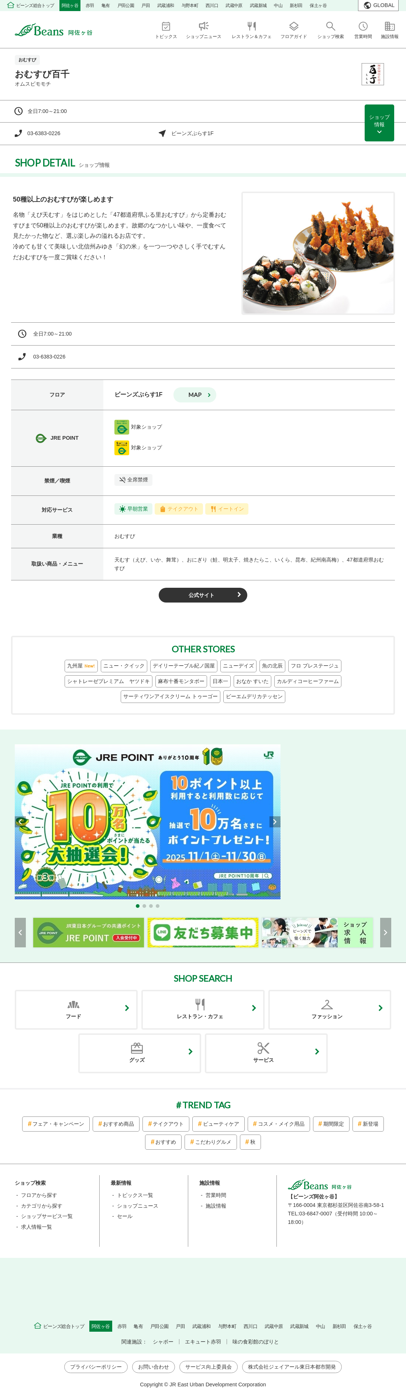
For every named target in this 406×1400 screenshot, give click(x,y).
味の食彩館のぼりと (256, 1341)
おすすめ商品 (118, 1124)
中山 (278, 5)
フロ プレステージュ (315, 666)
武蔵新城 (258, 5)
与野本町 (190, 5)
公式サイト (201, 595)
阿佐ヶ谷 (70, 5)
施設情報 (216, 1206)
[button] (138, 906)
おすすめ (165, 1142)
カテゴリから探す (41, 1206)
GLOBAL (384, 5)
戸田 (145, 5)
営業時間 (216, 1195)
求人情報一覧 (36, 1227)
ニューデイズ (238, 666)
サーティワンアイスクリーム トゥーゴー (170, 696)
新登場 (370, 1124)
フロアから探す (39, 1195)
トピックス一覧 (135, 1195)
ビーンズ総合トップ (35, 5)
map (195, 394)
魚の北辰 (272, 666)
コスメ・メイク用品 (281, 1124)
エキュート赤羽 (203, 1341)
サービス (263, 1060)
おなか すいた (252, 681)
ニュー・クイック (124, 666)
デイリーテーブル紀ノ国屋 (184, 666)
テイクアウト (168, 1124)
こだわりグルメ (213, 1142)
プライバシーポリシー (96, 1367)
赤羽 (90, 5)
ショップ (379, 121)
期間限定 (333, 1124)
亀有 (106, 5)
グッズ (137, 1060)
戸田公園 (125, 5)
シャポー (163, 1341)
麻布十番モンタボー (181, 681)
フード (73, 1016)
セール (125, 1216)
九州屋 (81, 666)
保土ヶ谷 (318, 5)
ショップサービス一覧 (47, 1216)
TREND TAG (206, 1104)
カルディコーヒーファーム (308, 681)
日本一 (220, 681)
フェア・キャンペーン (58, 1124)
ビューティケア (221, 1124)
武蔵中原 (234, 5)
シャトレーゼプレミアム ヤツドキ (108, 681)
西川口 (212, 5)
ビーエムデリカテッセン (254, 696)
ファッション (327, 1016)
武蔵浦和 (165, 5)
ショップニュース (137, 1206)
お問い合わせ (153, 1367)
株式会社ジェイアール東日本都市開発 (292, 1367)
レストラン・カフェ (200, 1016)
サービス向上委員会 (208, 1367)
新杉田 (296, 5)
